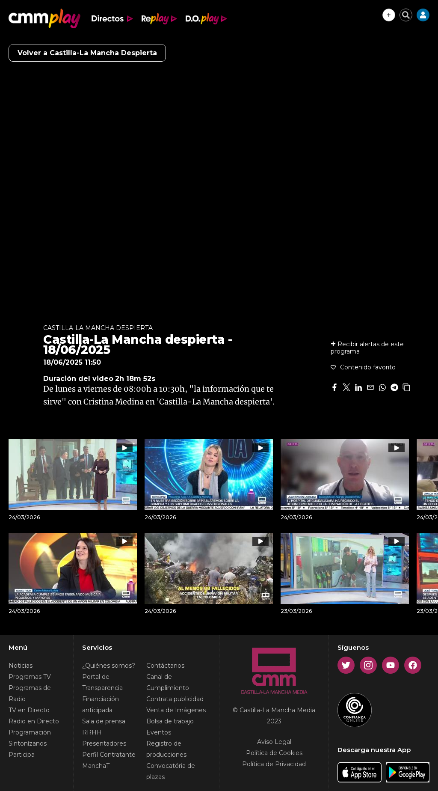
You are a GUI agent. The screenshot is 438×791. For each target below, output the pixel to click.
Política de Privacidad (274, 764)
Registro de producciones (166, 749)
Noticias (21, 665)
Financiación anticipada (100, 704)
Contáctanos (165, 665)
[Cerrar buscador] (406, 15)
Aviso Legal (274, 742)
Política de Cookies (274, 753)
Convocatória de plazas (170, 771)
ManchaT (96, 766)
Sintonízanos (28, 743)
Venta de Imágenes (176, 710)
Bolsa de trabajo (170, 721)
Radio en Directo (34, 721)
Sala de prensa (103, 721)
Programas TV (30, 677)
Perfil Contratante (109, 754)
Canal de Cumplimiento (167, 682)
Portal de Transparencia (102, 682)
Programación (30, 732)
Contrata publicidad (175, 699)
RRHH (92, 732)
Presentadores (104, 743)
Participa (22, 754)
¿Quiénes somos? (108, 665)
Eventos (158, 732)
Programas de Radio (30, 693)
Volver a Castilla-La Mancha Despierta (87, 53)
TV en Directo (29, 710)
